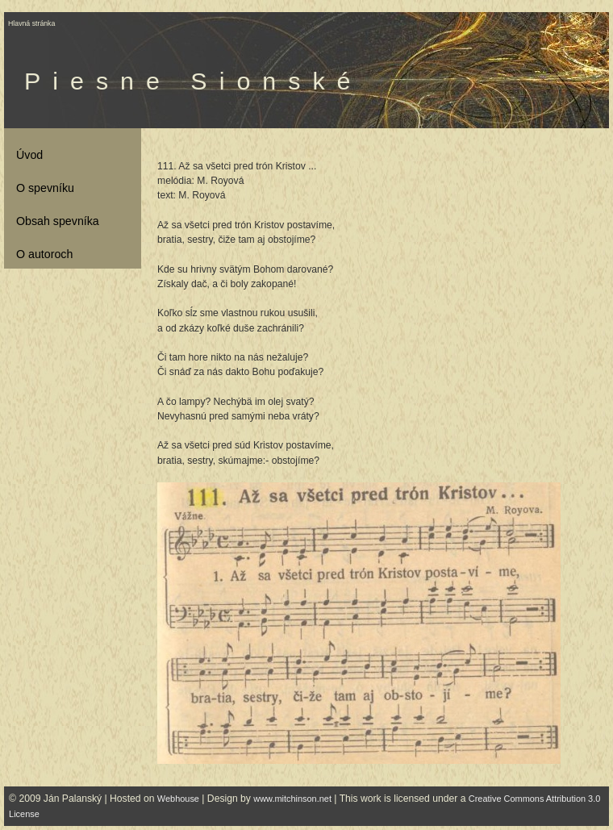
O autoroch (44, 254)
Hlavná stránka (31, 23)
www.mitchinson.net (292, 798)
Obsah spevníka (57, 221)
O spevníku (45, 187)
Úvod (29, 154)
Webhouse (178, 798)
